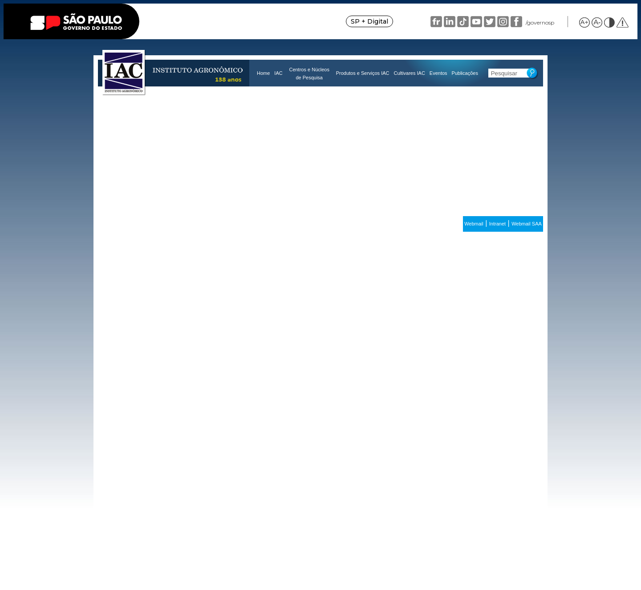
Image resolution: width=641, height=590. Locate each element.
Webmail (473, 223)
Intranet (497, 223)
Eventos (438, 73)
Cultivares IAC (409, 73)
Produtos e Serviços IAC (362, 73)
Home (263, 73)
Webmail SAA (526, 223)
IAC (278, 73)
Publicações (465, 73)
